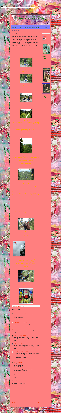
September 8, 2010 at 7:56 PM (22, 351)
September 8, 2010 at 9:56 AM (20, 343)
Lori (14, 335)
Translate (44, 36)
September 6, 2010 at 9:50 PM (29, 313)
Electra (47, 38)
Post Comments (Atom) (20, 405)
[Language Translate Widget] (46, 33)
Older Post (38, 402)
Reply (15, 319)
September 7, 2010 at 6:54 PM (20, 335)
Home (26, 402)
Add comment (14, 380)
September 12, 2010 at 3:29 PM (20, 362)
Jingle (15, 329)
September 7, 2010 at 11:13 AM (22, 322)
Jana (14, 343)
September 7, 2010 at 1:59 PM (21, 329)
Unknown (15, 322)
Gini (14, 362)
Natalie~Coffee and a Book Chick (19, 313)
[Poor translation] (4, 6)
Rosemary (15, 351)
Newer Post (14, 402)
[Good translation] (2, 6)
